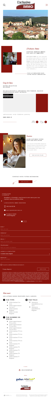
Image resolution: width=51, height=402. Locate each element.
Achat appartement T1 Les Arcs (15, 322)
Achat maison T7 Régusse (14, 357)
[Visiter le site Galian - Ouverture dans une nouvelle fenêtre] (19, 379)
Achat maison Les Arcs (14, 303)
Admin (31, 395)
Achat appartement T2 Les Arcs (15, 325)
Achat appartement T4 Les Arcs (15, 328)
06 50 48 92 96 (11, 206)
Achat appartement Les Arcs (15, 306)
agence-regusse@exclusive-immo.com (14, 210)
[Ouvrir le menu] (47, 5)
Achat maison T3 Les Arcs (15, 331)
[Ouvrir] (4, 5)
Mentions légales (44, 394)
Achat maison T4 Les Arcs (15, 335)
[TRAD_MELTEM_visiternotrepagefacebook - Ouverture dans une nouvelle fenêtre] (2, 201)
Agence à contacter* (8, 251)
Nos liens (34, 395)
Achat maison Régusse (13, 309)
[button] (23, 35)
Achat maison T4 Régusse (14, 347)
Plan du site (37, 394)
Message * (4, 257)
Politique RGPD (40, 395)
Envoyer (43, 269)
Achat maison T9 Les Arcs (15, 341)
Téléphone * (5, 245)
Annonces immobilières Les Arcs (37, 304)
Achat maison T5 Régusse (14, 351)
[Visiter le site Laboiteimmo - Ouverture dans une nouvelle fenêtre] (7, 395)
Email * (3, 239)
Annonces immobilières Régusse (36, 308)
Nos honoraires (32, 394)
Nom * (3, 226)
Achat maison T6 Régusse (14, 354)
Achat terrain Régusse (13, 312)
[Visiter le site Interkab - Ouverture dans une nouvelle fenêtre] (29, 379)
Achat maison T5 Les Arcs (15, 338)
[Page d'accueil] (25, 5)
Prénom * (4, 233)
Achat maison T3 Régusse (14, 344)
